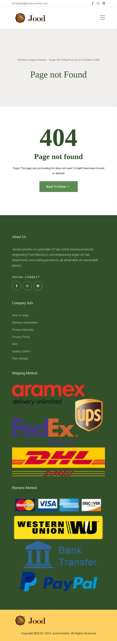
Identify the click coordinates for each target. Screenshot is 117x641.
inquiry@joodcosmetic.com (30, 3)
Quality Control (21, 351)
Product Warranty (23, 329)
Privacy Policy (21, 337)
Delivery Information (25, 322)
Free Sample (20, 358)
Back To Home (57, 186)
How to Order (20, 315)
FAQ (14, 344)
